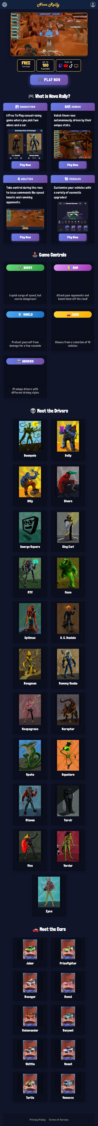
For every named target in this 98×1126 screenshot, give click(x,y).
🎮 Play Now (49, 79)
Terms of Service (59, 1119)
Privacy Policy (38, 1119)
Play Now (25, 165)
